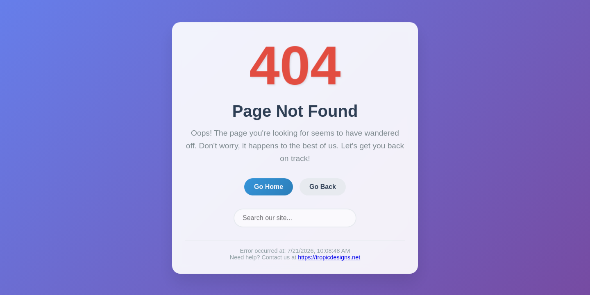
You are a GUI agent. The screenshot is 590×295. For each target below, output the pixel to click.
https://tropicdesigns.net (329, 258)
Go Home (268, 187)
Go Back (322, 187)
